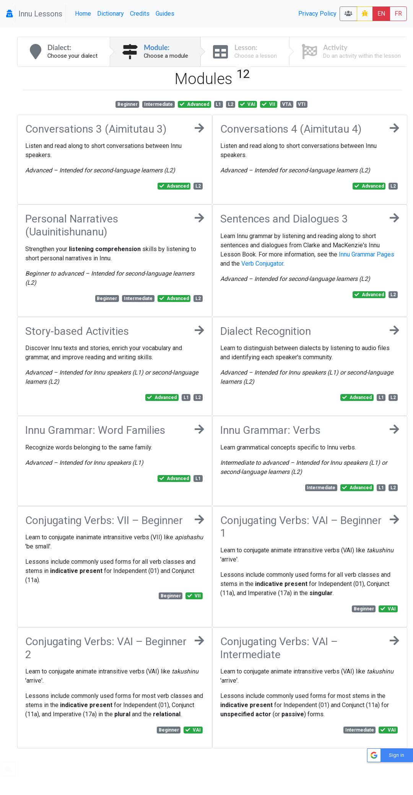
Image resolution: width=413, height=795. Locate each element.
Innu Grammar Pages (366, 254)
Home (83, 13)
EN (381, 13)
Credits (140, 13)
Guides (165, 13)
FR (398, 13)
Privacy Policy (317, 13)
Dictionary (110, 13)
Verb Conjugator (262, 263)
